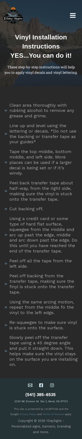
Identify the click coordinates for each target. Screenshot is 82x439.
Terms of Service (53, 414)
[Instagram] (52, 385)
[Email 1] (30, 385)
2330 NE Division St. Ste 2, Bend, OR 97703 (41, 401)
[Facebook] (41, 385)
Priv (22, 414)
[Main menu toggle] (73, 15)
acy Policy (30, 414)
